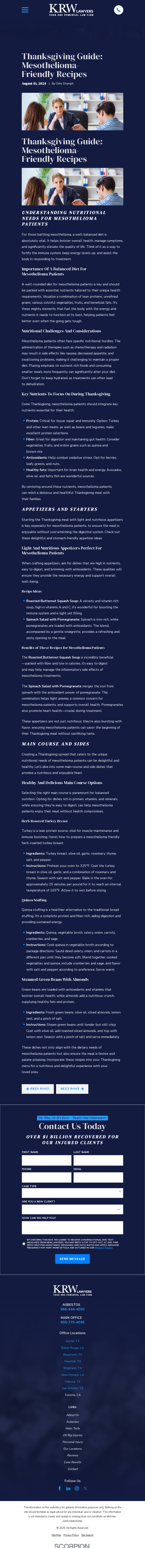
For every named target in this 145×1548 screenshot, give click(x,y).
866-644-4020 (72, 1309)
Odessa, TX (72, 1382)
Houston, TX (72, 1361)
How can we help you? (39, 1218)
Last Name (81, 1152)
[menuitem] (56, 1535)
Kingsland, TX (72, 1368)
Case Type (29, 1186)
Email (78, 1169)
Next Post (72, 1089)
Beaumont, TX (72, 1355)
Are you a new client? (38, 1201)
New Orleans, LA (72, 1375)
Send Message (72, 1259)
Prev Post (37, 1089)
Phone (26, 1169)
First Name (30, 1152)
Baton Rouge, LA (72, 1348)
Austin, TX (72, 1341)
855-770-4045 (72, 1322)
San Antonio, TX (72, 1388)
